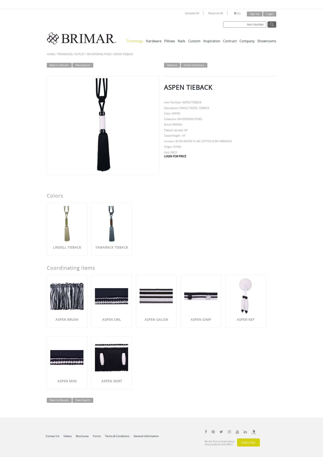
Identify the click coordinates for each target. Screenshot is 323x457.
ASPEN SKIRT (111, 381)
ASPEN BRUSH (67, 319)
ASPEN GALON (156, 319)
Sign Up (254, 14)
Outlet (80, 54)
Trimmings (134, 41)
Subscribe (248, 442)
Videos (67, 436)
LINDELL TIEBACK (67, 247)
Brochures (82, 436)
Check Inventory (194, 65)
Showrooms (266, 41)
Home (51, 54)
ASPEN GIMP (201, 319)
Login (269, 14)
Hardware (154, 41)
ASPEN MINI (67, 381)
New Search (83, 65)
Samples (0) (192, 13)
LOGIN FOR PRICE (175, 156)
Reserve (172, 65)
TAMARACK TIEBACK (111, 247)
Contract (230, 41)
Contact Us (52, 436)
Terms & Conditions (117, 436)
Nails (181, 41)
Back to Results (59, 65)
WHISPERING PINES (99, 54)
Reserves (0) (215, 13)
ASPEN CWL (111, 319)
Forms (97, 436)
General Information (146, 436)
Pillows (169, 41)
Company (247, 41)
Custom (194, 41)
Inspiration (211, 41)
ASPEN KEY (245, 319)
